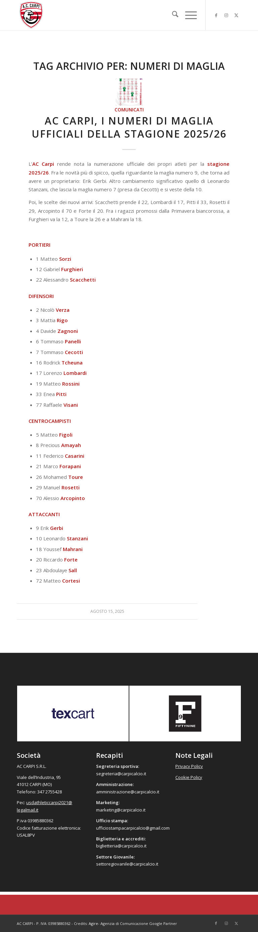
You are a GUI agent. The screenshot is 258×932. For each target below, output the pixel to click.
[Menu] (187, 15)
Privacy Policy (189, 766)
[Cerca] (171, 15)
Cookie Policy (188, 777)
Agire (93, 923)
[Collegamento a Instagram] (226, 15)
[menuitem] (171, 15)
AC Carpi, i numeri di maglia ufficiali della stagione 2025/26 (129, 127)
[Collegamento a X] (236, 15)
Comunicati (129, 110)
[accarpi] (31, 15)
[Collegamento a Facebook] (216, 15)
